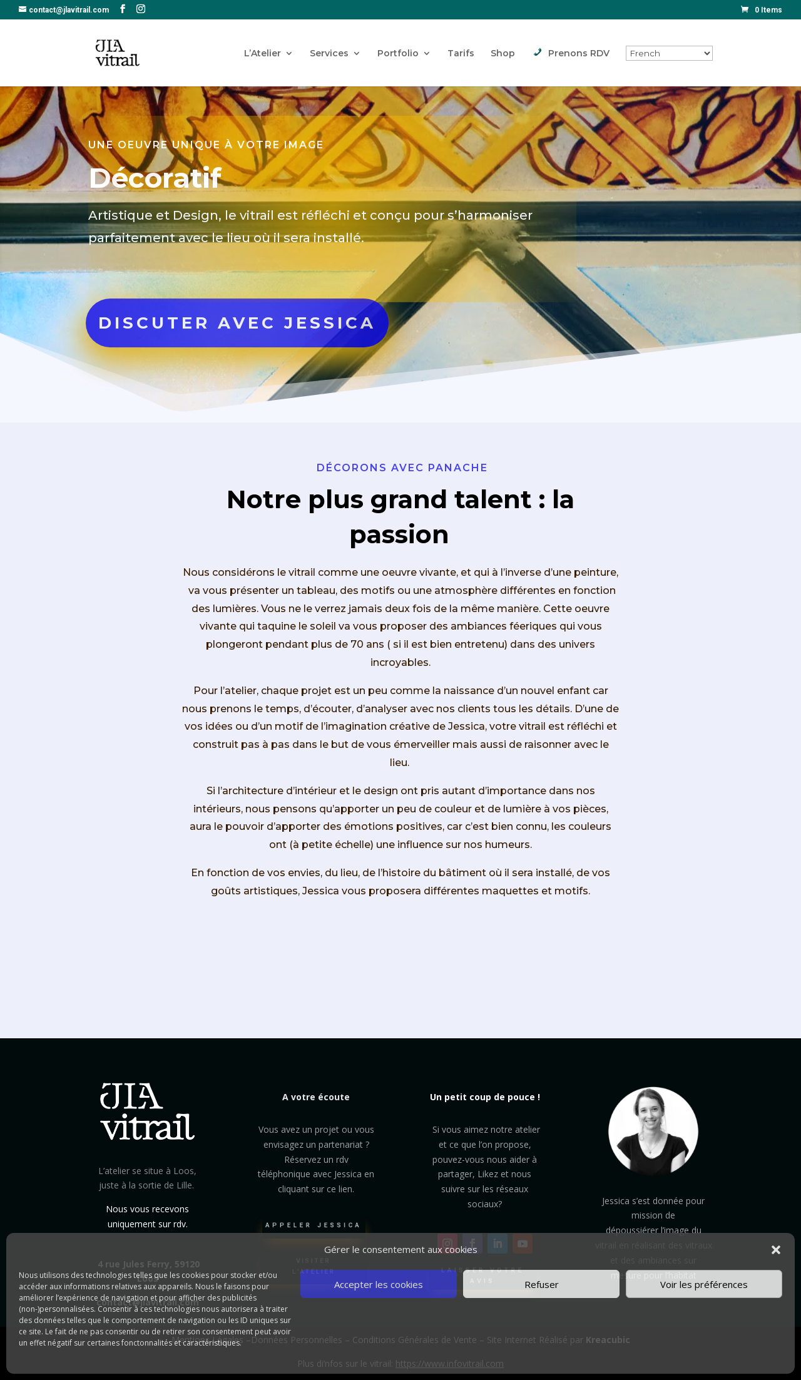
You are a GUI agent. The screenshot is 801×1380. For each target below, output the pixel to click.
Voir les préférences (704, 1284)
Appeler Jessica (314, 1231)
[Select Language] (669, 53)
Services (329, 54)
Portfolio (398, 54)
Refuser (541, 1284)
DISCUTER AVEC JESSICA (237, 323)
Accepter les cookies (378, 1284)
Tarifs (460, 54)
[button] (776, 1250)
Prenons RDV (570, 54)
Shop (503, 54)
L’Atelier (262, 54)
